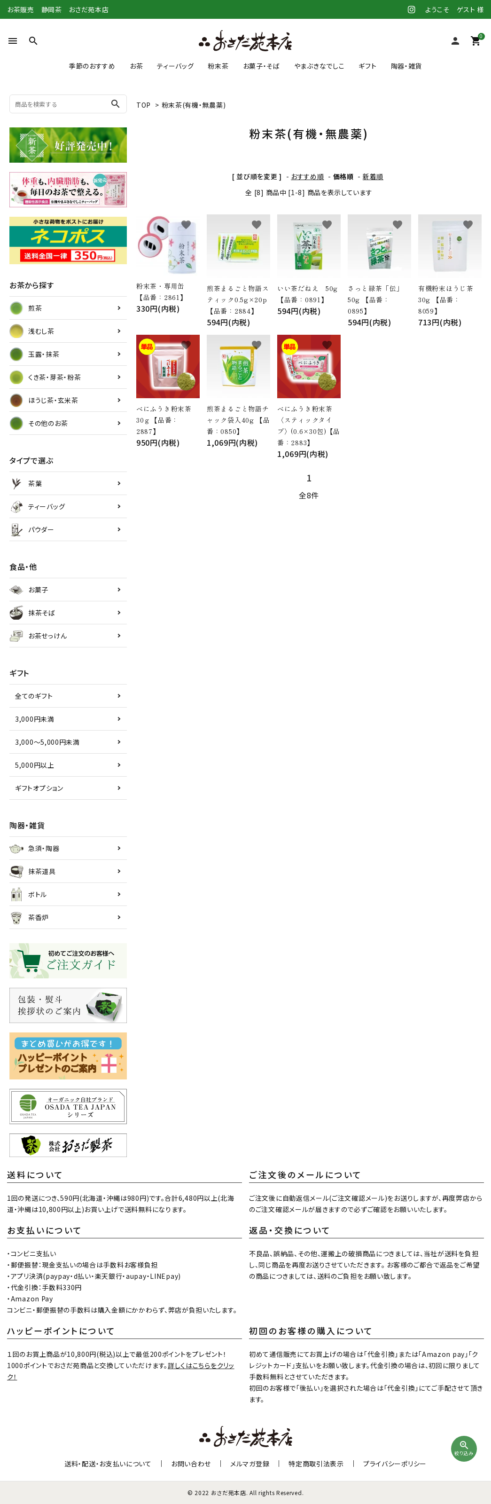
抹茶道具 (32, 871)
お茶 (136, 66)
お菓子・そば (261, 66)
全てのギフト (34, 696)
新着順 (373, 176)
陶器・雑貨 (406, 66)
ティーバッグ (175, 66)
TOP (143, 105)
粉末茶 (218, 66)
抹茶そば (32, 613)
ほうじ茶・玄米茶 (43, 400)
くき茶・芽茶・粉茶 (45, 377)
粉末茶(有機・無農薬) (194, 105)
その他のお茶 (38, 423)
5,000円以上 (35, 765)
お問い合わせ (191, 1463)
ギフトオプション (39, 788)
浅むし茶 (32, 331)
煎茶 (25, 308)
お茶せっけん (38, 636)
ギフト (367, 66)
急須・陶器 (34, 848)
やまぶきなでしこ (319, 66)
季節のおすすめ (92, 66)
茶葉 (25, 483)
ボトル (28, 894)
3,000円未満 (35, 719)
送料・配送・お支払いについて (108, 1463)
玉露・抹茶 (34, 354)
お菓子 (28, 590)
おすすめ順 (307, 176)
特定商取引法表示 (316, 1463)
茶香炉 (29, 917)
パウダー (32, 529)
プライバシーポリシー (395, 1463)
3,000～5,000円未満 (47, 742)
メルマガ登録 (249, 1463)
